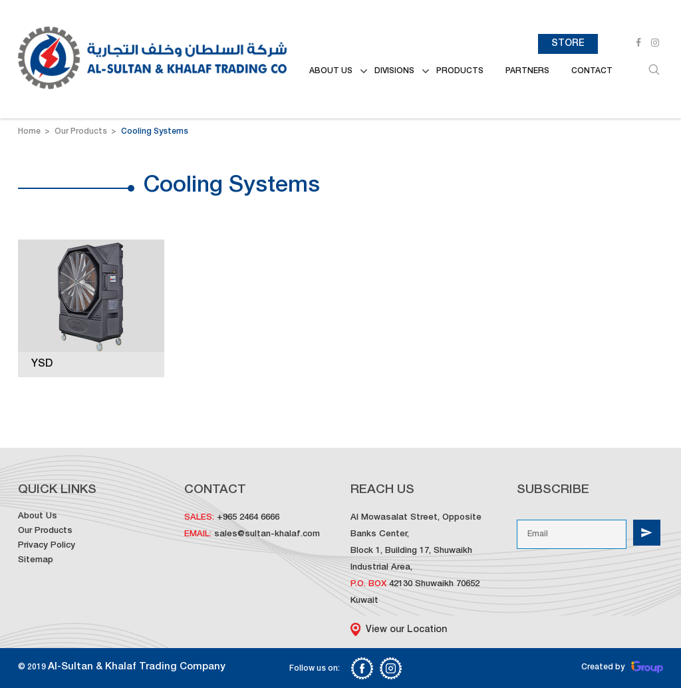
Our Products (82, 132)
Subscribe (553, 490)
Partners (527, 71)
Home (29, 132)
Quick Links (57, 490)
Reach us (382, 490)
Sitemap (35, 560)
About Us (37, 516)
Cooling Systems (154, 132)
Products (459, 71)
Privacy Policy (46, 546)
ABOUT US (330, 71)
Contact (592, 71)
